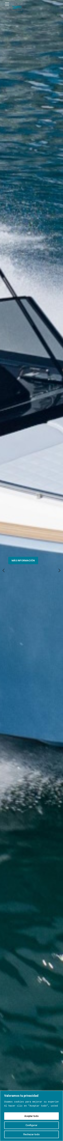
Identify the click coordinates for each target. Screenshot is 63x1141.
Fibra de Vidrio (32, 410)
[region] (31, 1116)
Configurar (31, 1125)
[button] (3, 61)
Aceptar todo (31, 1116)
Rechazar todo (31, 1134)
